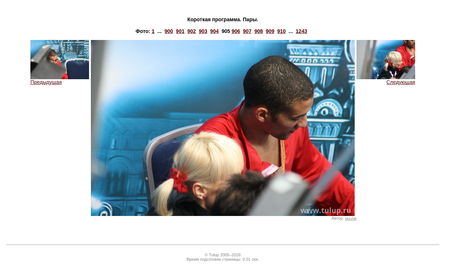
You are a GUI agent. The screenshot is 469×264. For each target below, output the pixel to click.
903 (203, 31)
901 (180, 31)
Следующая (386, 79)
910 (281, 31)
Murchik (351, 218)
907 (247, 31)
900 (169, 31)
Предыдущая (59, 79)
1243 (301, 31)
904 (214, 31)
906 (236, 31)
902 (191, 31)
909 (270, 31)
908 (258, 31)
